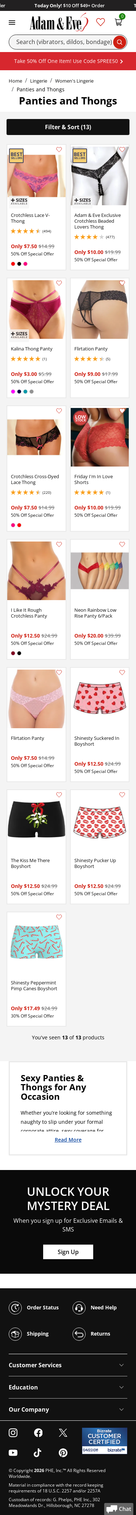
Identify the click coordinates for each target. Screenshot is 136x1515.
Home (15, 81)
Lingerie (38, 81)
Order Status (34, 1307)
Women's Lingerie (74, 81)
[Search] (68, 42)
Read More (68, 1139)
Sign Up (68, 1252)
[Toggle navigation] (12, 21)
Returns (91, 1334)
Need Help (95, 1307)
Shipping (29, 1334)
